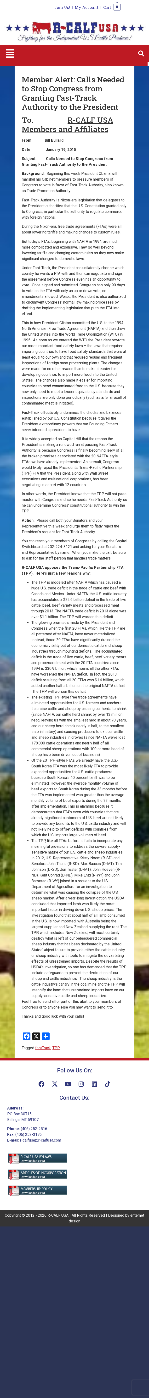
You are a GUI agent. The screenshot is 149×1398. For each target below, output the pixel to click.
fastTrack (43, 1048)
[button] (9, 53)
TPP (56, 1048)
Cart (107, 7)
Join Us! (62, 7)
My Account (86, 7)
